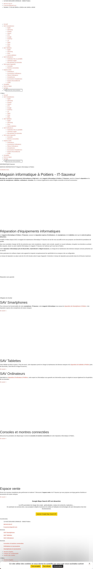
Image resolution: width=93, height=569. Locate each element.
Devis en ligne (8, 86)
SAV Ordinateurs (8, 57)
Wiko (8, 46)
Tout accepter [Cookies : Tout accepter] (35, 566)
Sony (8, 44)
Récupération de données (14, 62)
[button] (46, 93)
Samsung (10, 29)
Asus (8, 53)
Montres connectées (13, 68)
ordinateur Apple (12, 60)
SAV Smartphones (9, 26)
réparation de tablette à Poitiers (80, 364)
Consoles (10, 66)
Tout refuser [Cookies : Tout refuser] (46, 566)
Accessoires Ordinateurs (14, 73)
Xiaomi (9, 33)
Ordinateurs (10, 71)
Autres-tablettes (11, 55)
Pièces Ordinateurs (12, 75)
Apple (9, 28)
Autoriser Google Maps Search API (46, 514)
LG (8, 40)
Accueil (6, 24)
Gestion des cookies (9, 555)
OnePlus (9, 38)
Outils (9, 82)
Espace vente (7, 69)
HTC (8, 35)
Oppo (8, 42)
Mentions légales (8, 551)
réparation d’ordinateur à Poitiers (18, 377)
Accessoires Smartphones (14, 79)
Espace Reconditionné (13, 80)
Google (9, 37)
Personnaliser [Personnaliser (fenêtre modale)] (57, 566)
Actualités (6, 84)
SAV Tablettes (8, 48)
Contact (6, 88)
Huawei (9, 31)
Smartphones (11, 77)
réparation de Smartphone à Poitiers (75, 306)
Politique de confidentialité (11, 553)
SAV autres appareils (9, 64)
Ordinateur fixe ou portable (14, 59)
